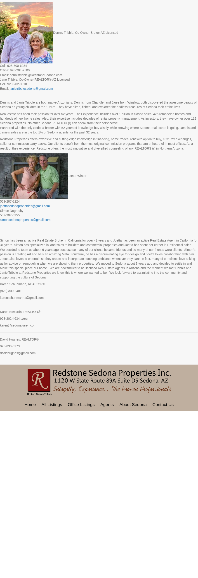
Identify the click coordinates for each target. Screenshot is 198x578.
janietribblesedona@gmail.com (31, 88)
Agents (107, 404)
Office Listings (81, 404)
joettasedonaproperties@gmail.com (25, 206)
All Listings (52, 404)
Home (30, 404)
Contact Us (163, 404)
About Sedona (133, 404)
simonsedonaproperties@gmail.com (25, 220)
